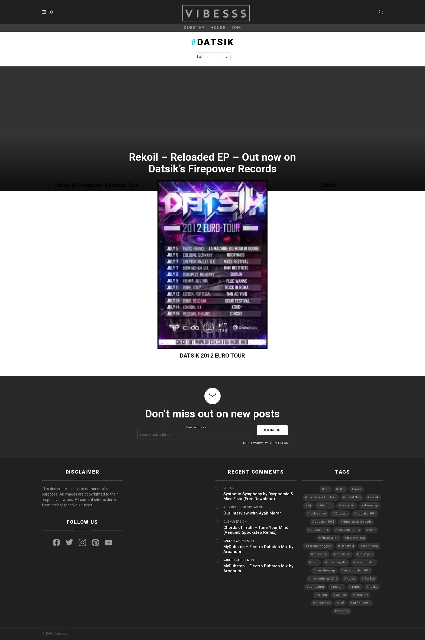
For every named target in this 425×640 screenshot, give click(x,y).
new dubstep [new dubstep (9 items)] (365, 562)
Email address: (196, 432)
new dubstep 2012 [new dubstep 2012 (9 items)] (324, 578)
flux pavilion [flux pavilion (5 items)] (329, 538)
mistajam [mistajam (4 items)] (366, 554)
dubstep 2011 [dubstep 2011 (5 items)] (366, 513)
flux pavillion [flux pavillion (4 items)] (356, 538)
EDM (236, 27)
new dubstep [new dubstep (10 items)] (325, 570)
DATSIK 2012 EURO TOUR (212, 355)
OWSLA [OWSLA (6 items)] (370, 578)
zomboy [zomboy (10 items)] (343, 611)
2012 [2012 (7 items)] (342, 489)
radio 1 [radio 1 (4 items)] (338, 586)
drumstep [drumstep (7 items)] (371, 505)
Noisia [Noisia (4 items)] (350, 578)
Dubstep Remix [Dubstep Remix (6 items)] (349, 530)
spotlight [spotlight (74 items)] (362, 595)
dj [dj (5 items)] (309, 505)
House (218, 27)
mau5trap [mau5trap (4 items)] (320, 554)
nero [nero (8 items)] (315, 562)
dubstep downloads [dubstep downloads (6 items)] (357, 521)
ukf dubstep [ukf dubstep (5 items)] (362, 603)
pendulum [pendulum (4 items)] (316, 586)
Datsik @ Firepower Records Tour (96, 185)
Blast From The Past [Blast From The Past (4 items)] (322, 497)
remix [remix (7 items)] (356, 586)
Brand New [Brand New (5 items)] (353, 497)
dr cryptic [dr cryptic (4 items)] (348, 505)
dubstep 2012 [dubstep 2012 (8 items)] (324, 521)
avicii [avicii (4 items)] (358, 489)
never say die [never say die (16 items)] (337, 562)
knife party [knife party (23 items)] (370, 546)
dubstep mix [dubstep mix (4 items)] (320, 530)
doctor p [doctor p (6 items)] (326, 505)
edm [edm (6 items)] (372, 530)
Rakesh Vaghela (236, 541)
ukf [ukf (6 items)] (341, 603)
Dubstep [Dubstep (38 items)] (341, 513)
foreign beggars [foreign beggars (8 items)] (319, 546)
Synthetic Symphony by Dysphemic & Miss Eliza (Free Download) (258, 496)
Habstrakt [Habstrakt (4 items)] (347, 546)
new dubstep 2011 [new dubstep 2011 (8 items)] (357, 570)
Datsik (328, 185)
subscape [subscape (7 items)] (323, 603)
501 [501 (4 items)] (327, 489)
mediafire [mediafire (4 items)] (343, 554)
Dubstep (194, 27)
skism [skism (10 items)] (322, 595)
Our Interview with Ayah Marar (252, 513)
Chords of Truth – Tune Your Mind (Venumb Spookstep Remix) (255, 530)
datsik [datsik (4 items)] (374, 497)
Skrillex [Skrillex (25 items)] (341, 595)
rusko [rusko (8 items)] (373, 586)
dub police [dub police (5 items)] (318, 513)
